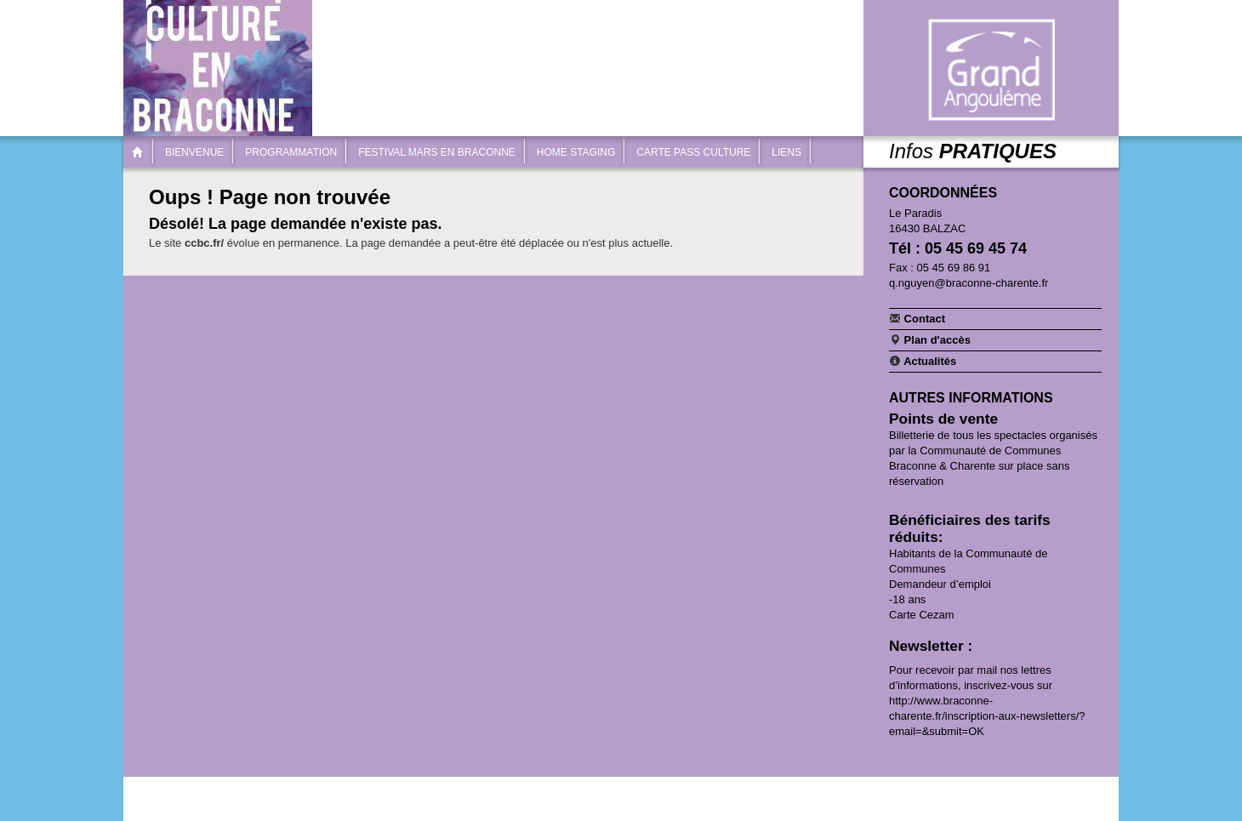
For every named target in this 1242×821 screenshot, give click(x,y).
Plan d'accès (930, 339)
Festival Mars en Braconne (437, 152)
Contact (917, 318)
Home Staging (576, 152)
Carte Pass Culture (693, 152)
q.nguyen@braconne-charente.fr (968, 283)
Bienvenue (194, 152)
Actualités (922, 361)
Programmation (291, 152)
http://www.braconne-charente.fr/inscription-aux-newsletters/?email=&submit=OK (987, 716)
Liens (786, 152)
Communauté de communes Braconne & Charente (991, 70)
